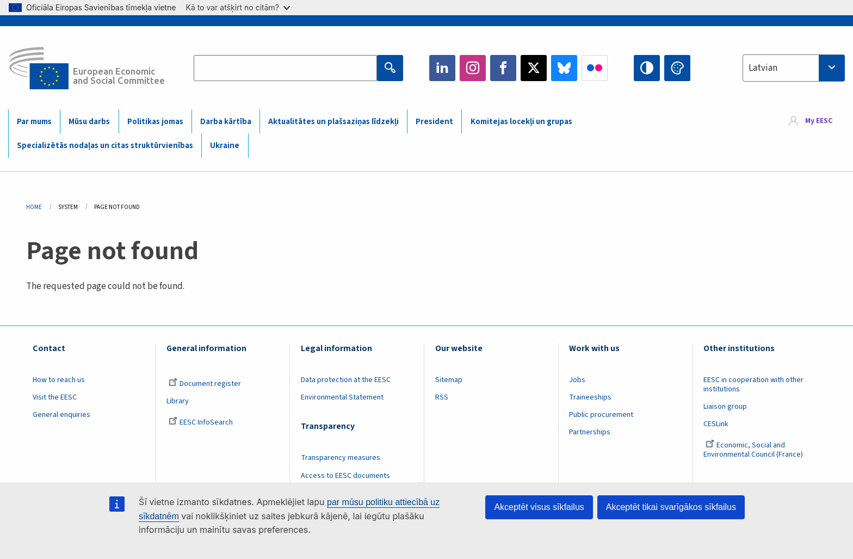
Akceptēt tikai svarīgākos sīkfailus (671, 507)
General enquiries (61, 414)
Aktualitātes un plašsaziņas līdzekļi (333, 121)
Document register (205, 383)
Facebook (503, 68)
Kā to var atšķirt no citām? (238, 7)
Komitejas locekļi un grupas (521, 121)
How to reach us (59, 379)
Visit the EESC (55, 397)
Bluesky (564, 68)
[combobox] (794, 68)
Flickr (595, 68)
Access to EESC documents (345, 475)
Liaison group (725, 406)
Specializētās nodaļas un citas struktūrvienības (105, 145)
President (434, 121)
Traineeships (590, 397)
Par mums (34, 121)
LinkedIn (442, 68)
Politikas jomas (155, 121)
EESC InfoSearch (201, 422)
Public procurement (601, 414)
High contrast (647, 68)
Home (34, 207)
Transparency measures (340, 457)
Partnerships (589, 432)
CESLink (715, 424)
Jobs (577, 379)
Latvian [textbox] (763, 68)
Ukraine (224, 145)
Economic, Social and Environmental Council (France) (754, 450)
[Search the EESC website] (285, 68)
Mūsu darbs (89, 121)
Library (177, 401)
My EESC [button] (818, 120)
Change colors (677, 68)
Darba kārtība (225, 121)
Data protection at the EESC (346, 379)
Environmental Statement (342, 397)
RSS (441, 397)
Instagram (473, 68)
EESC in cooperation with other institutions (753, 384)
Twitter (534, 68)
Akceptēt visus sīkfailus (539, 507)
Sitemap (448, 379)
